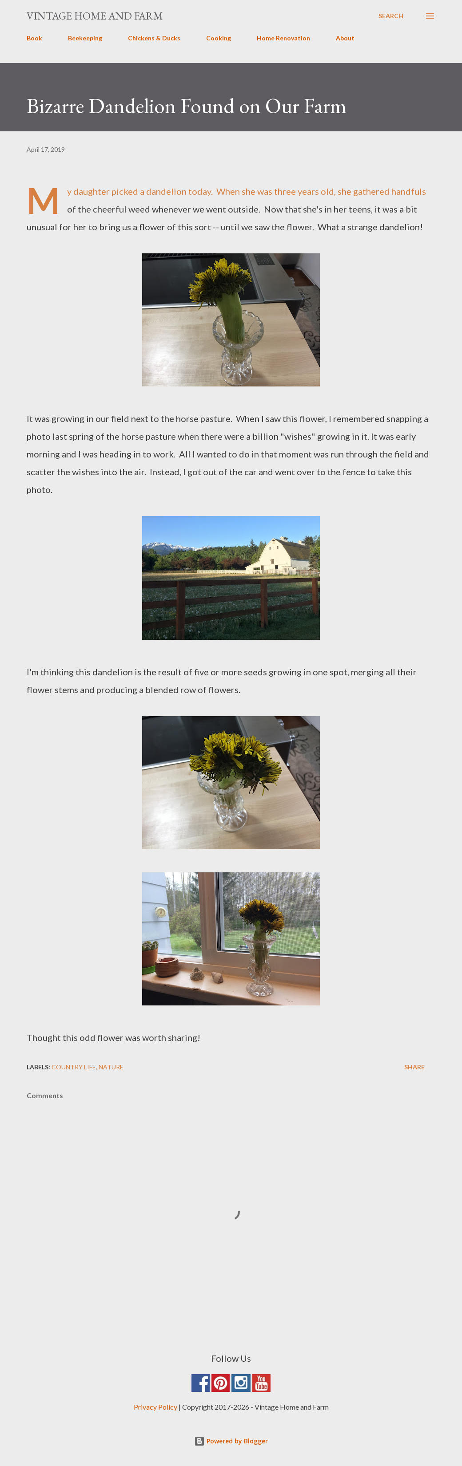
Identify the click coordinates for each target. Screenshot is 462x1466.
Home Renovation (283, 38)
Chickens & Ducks (154, 38)
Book (34, 38)
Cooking (218, 38)
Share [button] (414, 1067)
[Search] (390, 16)
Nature (111, 1067)
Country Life (74, 1067)
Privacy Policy (155, 1407)
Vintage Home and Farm (95, 16)
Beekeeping (85, 38)
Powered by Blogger (231, 1441)
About (345, 38)
